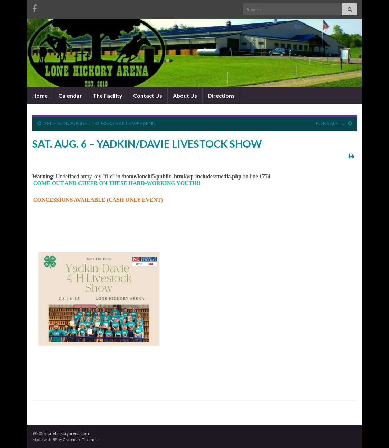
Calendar (70, 95)
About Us (185, 95)
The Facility (107, 95)
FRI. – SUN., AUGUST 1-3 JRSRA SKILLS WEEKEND (100, 123)
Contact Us (147, 95)
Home (40, 95)
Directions (221, 95)
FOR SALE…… (330, 123)
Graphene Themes (80, 439)
